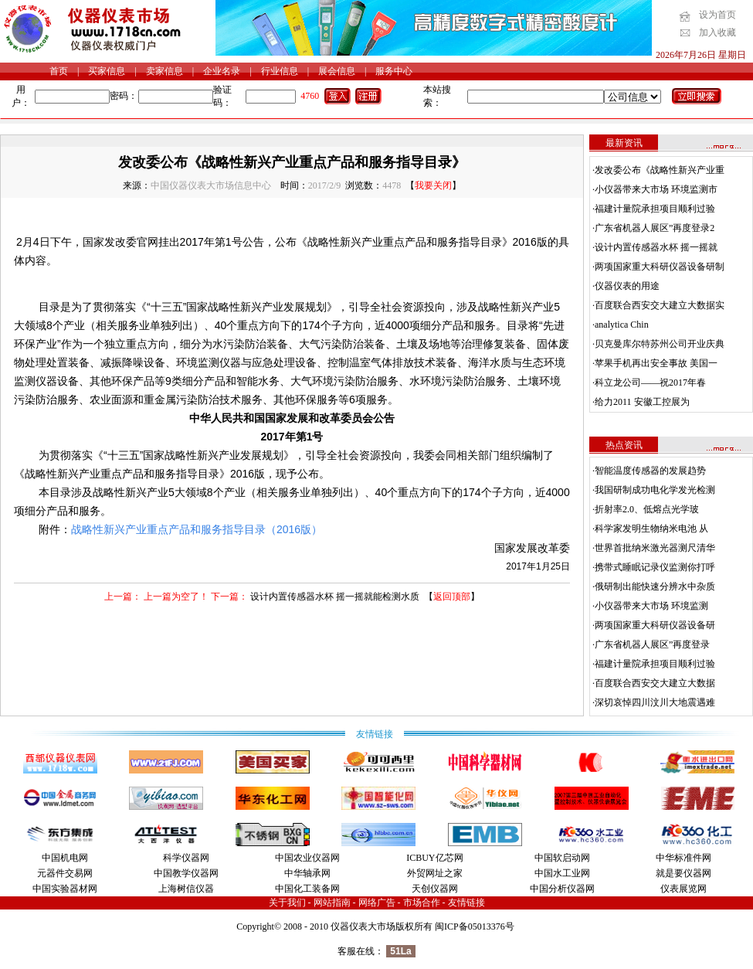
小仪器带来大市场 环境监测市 (656, 189)
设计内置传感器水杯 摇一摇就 (656, 247)
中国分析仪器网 (562, 888)
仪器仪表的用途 (627, 285)
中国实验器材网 (64, 888)
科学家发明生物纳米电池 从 (651, 528)
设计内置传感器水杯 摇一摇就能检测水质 (334, 596)
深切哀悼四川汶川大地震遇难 (655, 702)
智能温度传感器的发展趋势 (650, 470)
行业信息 (279, 71)
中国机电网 (65, 857)
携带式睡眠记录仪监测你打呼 (655, 567)
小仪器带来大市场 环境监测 (651, 605)
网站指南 (332, 902)
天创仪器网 (435, 888)
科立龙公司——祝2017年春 (650, 382)
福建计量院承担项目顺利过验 (655, 208)
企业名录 (221, 71)
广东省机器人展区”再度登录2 (654, 228)
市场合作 (421, 902)
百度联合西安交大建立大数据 (655, 683)
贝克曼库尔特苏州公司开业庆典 (659, 343)
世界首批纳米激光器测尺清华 (655, 547)
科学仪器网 (186, 857)
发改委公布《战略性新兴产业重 (659, 170)
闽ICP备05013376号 (474, 926)
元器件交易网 (65, 873)
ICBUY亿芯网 (434, 857)
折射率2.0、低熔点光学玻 (647, 509)
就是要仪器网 (683, 873)
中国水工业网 (562, 873)
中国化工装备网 (307, 888)
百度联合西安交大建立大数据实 (659, 305)
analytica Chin (622, 324)
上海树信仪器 (186, 888)
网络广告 (376, 902)
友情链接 (466, 902)
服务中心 (393, 71)
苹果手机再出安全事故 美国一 (656, 363)
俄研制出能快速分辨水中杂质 (655, 586)
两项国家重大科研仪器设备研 (655, 625)
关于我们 (287, 902)
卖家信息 (164, 71)
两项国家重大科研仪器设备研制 (659, 266)
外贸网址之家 (435, 873)
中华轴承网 (307, 873)
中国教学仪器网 (186, 873)
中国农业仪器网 (307, 857)
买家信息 (106, 71)
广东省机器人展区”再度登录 (652, 644)
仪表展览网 (683, 888)
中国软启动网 (562, 857)
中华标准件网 (683, 857)
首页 (58, 71)
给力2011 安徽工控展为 (642, 401)
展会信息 (336, 71)
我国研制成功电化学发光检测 (655, 489)
